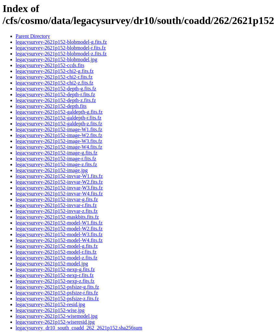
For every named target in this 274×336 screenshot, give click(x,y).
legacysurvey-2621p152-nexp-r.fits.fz (55, 275)
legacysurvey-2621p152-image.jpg (52, 170)
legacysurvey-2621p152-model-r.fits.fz (56, 252)
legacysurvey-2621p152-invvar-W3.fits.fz (59, 188)
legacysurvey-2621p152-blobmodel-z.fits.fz (61, 53)
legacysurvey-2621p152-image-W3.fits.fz (59, 141)
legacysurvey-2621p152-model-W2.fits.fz (59, 228)
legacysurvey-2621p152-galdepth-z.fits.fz (59, 123)
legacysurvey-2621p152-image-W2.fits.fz (59, 135)
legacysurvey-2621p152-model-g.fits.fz (57, 246)
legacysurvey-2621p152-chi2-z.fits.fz (54, 83)
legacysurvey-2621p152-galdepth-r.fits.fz (58, 118)
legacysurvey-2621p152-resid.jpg (50, 304)
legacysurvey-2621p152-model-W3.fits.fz (59, 234)
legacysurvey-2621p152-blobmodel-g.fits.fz (61, 42)
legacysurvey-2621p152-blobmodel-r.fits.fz (61, 48)
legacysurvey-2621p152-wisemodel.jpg (57, 316)
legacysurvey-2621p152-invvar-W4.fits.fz (59, 193)
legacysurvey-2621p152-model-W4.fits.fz (59, 240)
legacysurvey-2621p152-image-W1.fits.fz (59, 129)
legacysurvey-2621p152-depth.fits (51, 106)
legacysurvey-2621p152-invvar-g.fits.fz (57, 199)
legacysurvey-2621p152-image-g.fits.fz (56, 153)
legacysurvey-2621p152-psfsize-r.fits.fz (57, 292)
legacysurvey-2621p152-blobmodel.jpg (56, 59)
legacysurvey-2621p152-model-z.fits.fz (56, 258)
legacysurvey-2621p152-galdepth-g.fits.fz (59, 112)
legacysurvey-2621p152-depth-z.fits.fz (56, 100)
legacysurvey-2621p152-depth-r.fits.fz (55, 94)
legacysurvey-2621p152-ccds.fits (50, 65)
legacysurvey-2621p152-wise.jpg (50, 310)
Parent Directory (33, 36)
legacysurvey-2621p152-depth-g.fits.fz (56, 88)
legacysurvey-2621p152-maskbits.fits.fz (57, 217)
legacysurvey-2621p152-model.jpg (52, 263)
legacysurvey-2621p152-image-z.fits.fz (56, 164)
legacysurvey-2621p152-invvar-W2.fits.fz (59, 182)
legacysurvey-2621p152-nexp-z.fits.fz (55, 281)
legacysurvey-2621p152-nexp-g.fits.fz (55, 269)
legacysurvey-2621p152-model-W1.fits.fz (59, 223)
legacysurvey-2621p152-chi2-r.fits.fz (54, 77)
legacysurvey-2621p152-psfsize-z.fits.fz (57, 298)
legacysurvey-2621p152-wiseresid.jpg (55, 322)
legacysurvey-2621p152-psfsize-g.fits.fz (57, 287)
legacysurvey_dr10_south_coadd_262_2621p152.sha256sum (79, 327)
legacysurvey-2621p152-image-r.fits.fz (56, 158)
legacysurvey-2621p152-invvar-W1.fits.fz (59, 176)
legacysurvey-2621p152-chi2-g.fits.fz (55, 71)
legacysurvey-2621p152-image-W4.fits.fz (59, 147)
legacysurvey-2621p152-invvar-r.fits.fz (56, 205)
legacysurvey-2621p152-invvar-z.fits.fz (57, 211)
